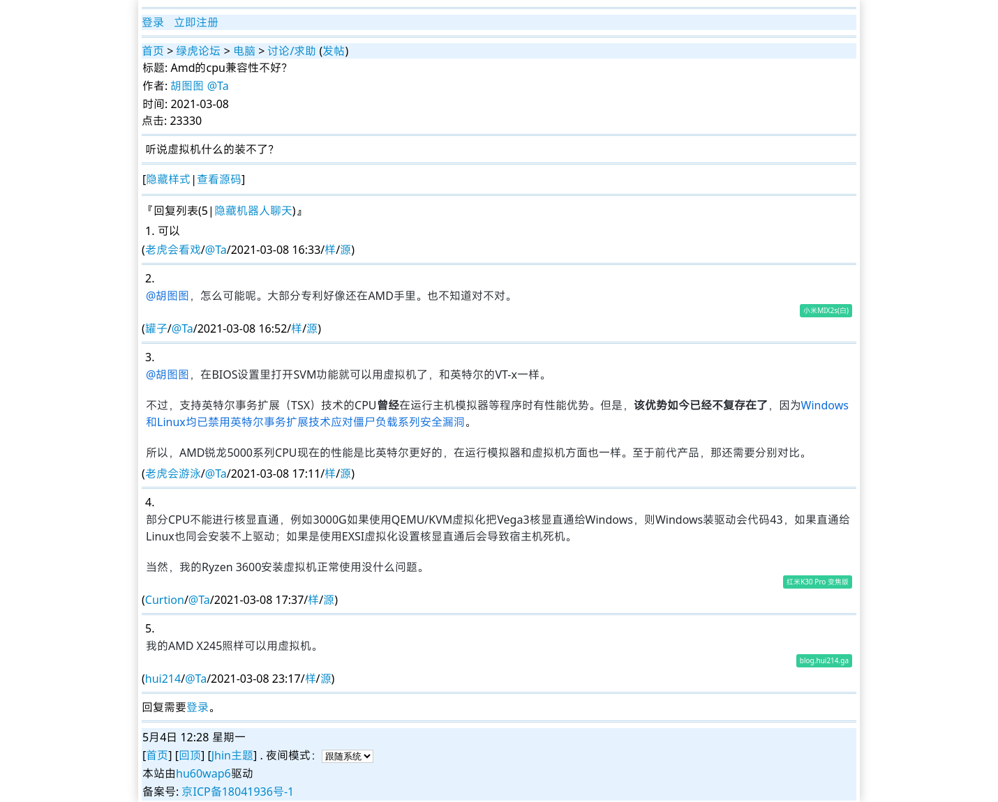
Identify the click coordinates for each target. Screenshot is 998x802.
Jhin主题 (232, 755)
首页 (153, 51)
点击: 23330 (172, 120)
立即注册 (196, 22)
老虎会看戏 (173, 249)
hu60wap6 (203, 773)
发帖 (333, 51)
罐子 (156, 328)
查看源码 (219, 179)
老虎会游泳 (173, 473)
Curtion (164, 599)
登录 (153, 22)
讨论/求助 (291, 51)
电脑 (244, 51)
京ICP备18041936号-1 (237, 791)
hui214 (163, 678)
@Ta (218, 85)
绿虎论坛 (198, 51)
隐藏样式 (168, 179)
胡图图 (187, 85)
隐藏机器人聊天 (253, 210)
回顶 (190, 755)
